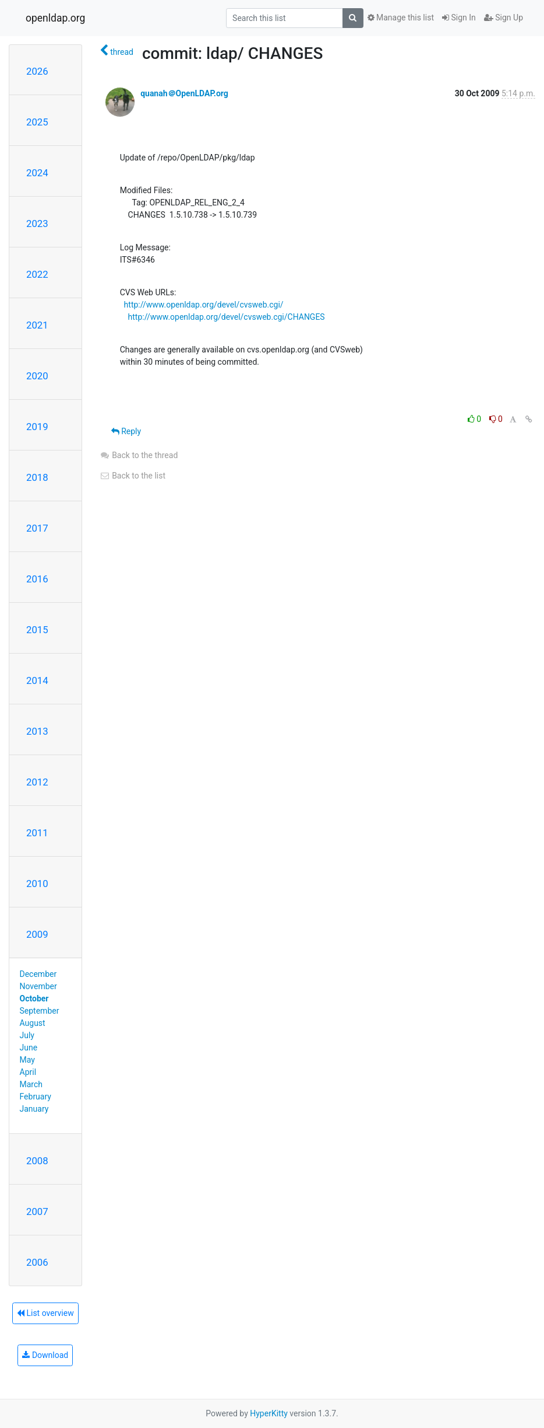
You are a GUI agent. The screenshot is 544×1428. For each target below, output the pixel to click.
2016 (37, 579)
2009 (37, 934)
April (28, 1072)
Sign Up (503, 17)
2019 (37, 426)
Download (45, 1355)
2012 (37, 782)
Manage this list (401, 17)
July (27, 1035)
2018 (37, 477)
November (38, 986)
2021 (37, 325)
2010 (37, 883)
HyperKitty (269, 1413)
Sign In (459, 17)
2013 (37, 731)
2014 (37, 680)
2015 (37, 630)
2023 (37, 223)
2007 (37, 1211)
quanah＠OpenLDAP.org (184, 93)
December (38, 974)
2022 (37, 274)
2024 (37, 173)
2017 (37, 528)
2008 (37, 1161)
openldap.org (55, 18)
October (34, 998)
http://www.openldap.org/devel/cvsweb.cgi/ (204, 304)
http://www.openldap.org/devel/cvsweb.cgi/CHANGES (226, 317)
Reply (126, 431)
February (35, 1096)
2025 (37, 122)
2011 (37, 833)
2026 (37, 71)
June (29, 1047)
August (32, 1023)
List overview (45, 1313)
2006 (37, 1262)
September (39, 1010)
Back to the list (132, 475)
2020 (37, 376)
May (27, 1059)
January (34, 1108)
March (31, 1084)
